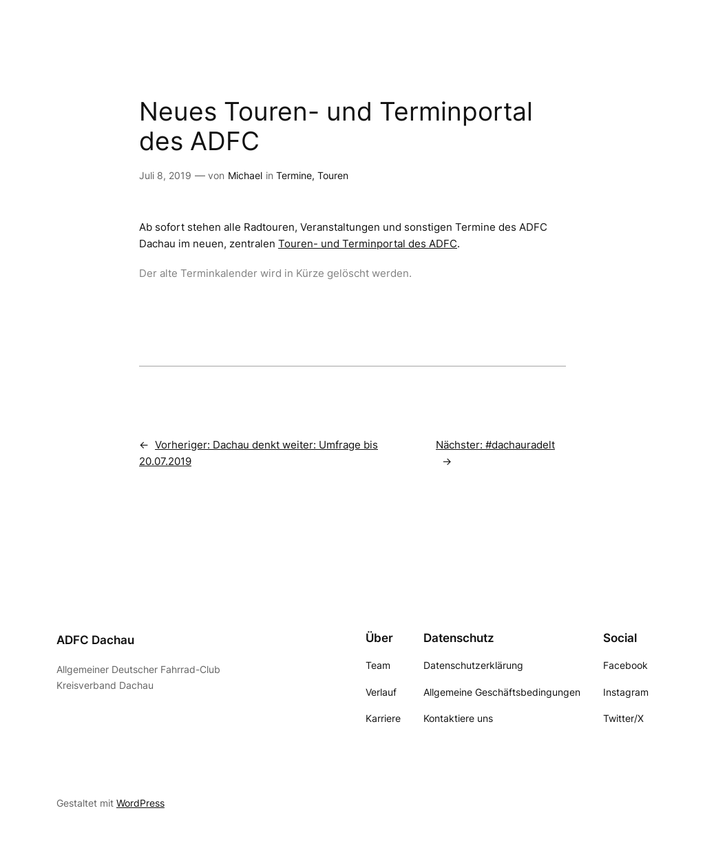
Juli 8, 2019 (165, 175)
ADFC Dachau (95, 640)
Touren (332, 175)
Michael (245, 175)
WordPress (140, 803)
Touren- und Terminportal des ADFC (367, 243)
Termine (294, 175)
